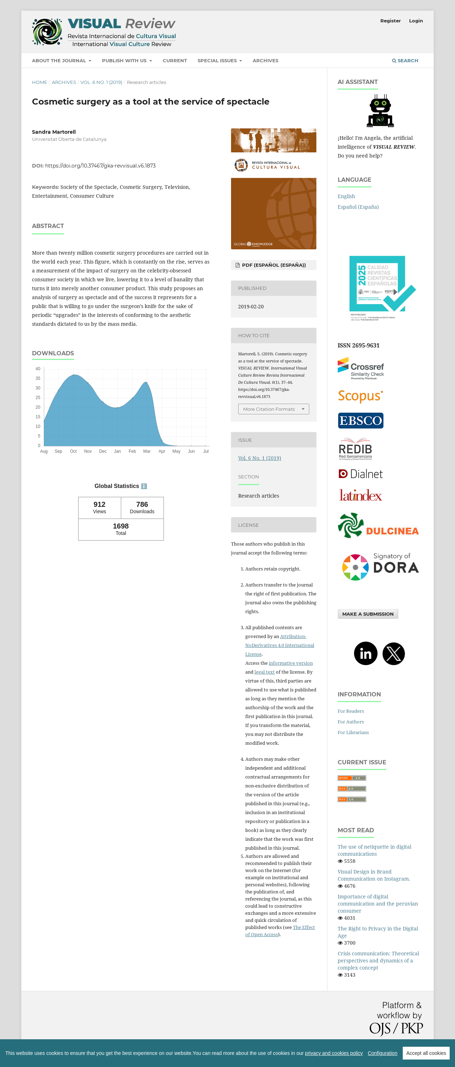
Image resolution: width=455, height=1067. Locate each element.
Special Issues (218, 60)
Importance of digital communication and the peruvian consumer (378, 903)
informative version (291, 663)
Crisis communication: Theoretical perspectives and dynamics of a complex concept (378, 960)
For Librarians (353, 732)
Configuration (382, 1053)
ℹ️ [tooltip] (144, 486)
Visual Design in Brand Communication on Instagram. (374, 875)
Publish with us (125, 60)
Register (390, 20)
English (346, 196)
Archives (265, 60)
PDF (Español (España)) (273, 265)
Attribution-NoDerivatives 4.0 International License (279, 645)
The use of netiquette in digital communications (374, 850)
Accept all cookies (426, 1053)
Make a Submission (368, 614)
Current (175, 60)
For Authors (351, 721)
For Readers (351, 711)
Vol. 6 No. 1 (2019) (101, 82)
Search (405, 60)
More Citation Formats (269, 409)
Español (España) (358, 206)
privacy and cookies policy (334, 1053)
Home (39, 82)
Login (416, 20)
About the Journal (59, 60)
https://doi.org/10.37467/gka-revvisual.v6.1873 (100, 166)
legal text (265, 672)
